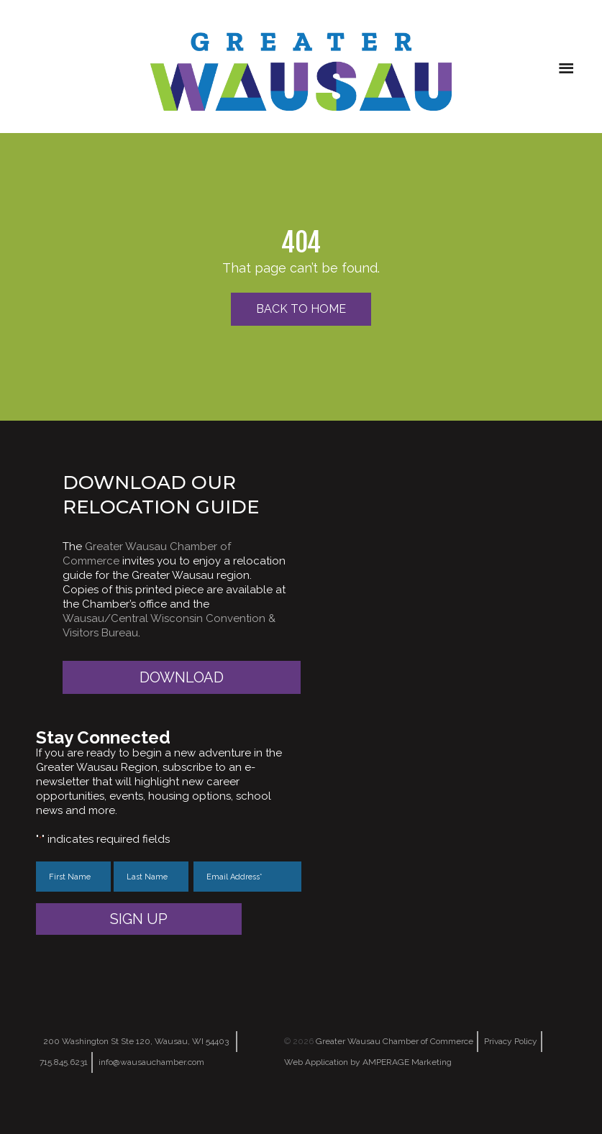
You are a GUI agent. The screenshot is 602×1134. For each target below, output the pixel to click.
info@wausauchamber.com (151, 1062)
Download (182, 677)
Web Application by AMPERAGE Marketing (368, 1062)
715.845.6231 (64, 1062)
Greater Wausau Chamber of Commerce (394, 1041)
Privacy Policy (510, 1041)
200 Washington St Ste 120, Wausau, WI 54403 (136, 1041)
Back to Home (301, 309)
